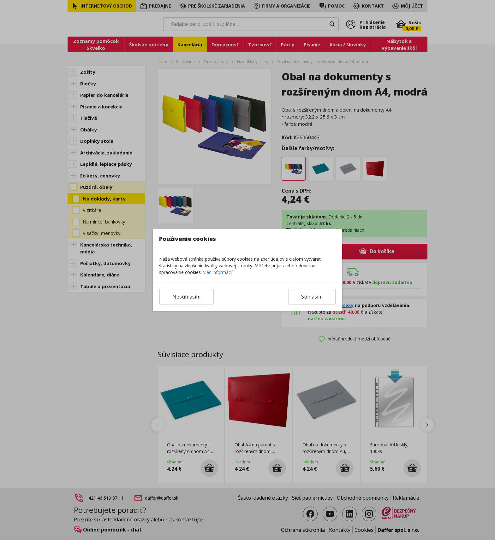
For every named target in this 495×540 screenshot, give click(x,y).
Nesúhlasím (186, 296)
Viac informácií (218, 272)
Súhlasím (312, 296)
